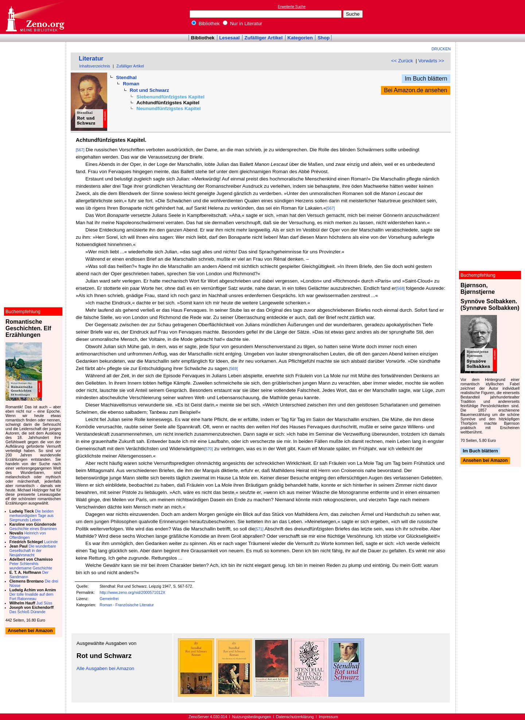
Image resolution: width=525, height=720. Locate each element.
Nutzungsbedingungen (251, 717)
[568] (400, 288)
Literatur (91, 58)
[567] (80, 150)
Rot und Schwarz (149, 90)
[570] (208, 449)
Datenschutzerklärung (295, 717)
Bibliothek (205, 23)
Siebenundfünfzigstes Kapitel (170, 97)
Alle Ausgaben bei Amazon (106, 668)
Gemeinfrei (109, 598)
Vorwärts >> (431, 60)
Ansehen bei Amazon (485, 460)
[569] (233, 368)
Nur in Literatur (242, 23)
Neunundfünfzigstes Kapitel (168, 108)
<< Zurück (402, 60)
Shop (324, 37)
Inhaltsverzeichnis (94, 66)
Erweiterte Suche (292, 7)
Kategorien (300, 37)
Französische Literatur (134, 605)
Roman (131, 83)
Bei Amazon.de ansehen (415, 90)
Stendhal (126, 77)
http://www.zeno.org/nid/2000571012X (132, 592)
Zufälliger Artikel (264, 37)
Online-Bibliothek (34, 17)
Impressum (328, 717)
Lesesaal (229, 37)
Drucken (441, 49)
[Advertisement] (491, 16)
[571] (259, 529)
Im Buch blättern (426, 78)
